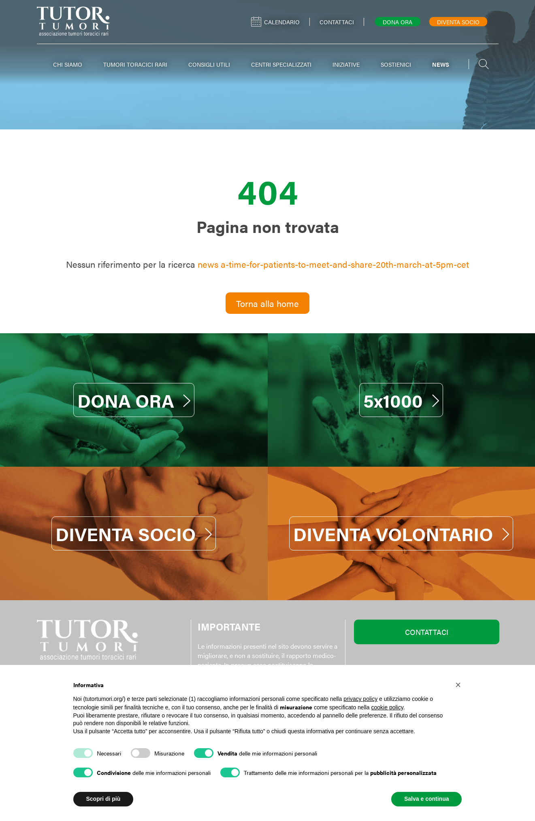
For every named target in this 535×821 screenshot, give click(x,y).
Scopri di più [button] (103, 799)
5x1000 (401, 400)
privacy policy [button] (360, 699)
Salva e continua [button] (426, 799)
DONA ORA (133, 400)
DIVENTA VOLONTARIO (401, 533)
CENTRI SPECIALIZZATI (281, 64)
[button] (458, 684)
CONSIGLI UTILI (209, 64)
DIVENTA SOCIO (133, 533)
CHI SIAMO (67, 64)
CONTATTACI (426, 632)
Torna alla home (267, 303)
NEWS (440, 64)
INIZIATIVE (346, 64)
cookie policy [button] (387, 707)
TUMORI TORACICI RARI (135, 64)
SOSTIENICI (396, 64)
